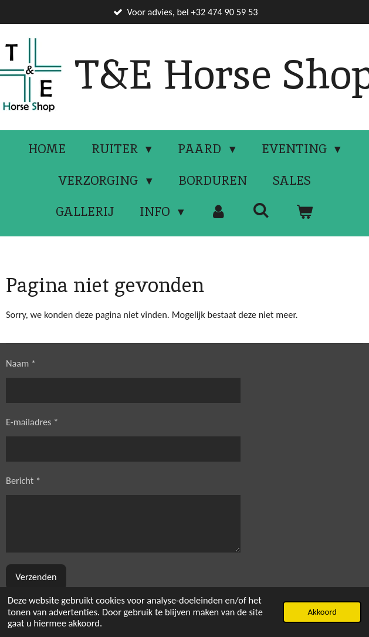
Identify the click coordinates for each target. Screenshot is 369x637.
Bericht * (23, 480)
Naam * (21, 363)
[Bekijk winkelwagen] (304, 212)
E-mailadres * (32, 422)
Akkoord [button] (321, 611)
